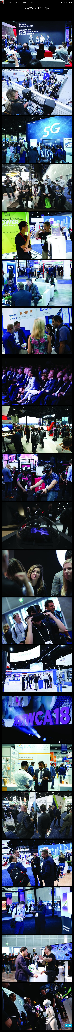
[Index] (6, 2)
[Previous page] (66, 1025)
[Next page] (70, 1025)
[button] (2, 2)
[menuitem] (17, 2)
